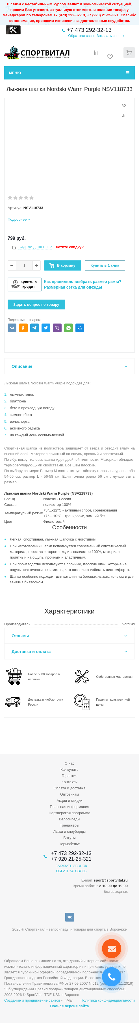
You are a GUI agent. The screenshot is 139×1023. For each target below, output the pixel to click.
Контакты (69, 782)
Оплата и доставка (69, 788)
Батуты (69, 838)
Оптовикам (69, 794)
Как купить (69, 769)
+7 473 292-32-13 (89, 30)
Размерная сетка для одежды (73, 287)
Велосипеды (69, 819)
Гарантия (69, 776)
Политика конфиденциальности (108, 1000)
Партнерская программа (69, 813)
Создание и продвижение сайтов (32, 1000)
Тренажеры (69, 825)
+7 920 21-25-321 (71, 859)
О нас (70, 763)
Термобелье (69, 844)
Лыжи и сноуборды (69, 831)
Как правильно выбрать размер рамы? (82, 281)
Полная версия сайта (69, 1006)
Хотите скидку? (70, 247)
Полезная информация (69, 807)
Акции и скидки (69, 800)
